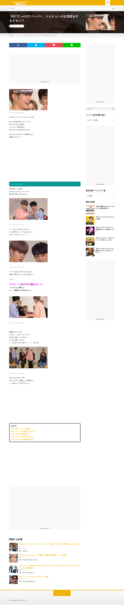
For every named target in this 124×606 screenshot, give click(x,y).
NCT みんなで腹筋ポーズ (21, 435)
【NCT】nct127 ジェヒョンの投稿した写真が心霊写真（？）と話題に (43, 556)
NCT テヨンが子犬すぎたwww (22, 438)
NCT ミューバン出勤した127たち (23, 433)
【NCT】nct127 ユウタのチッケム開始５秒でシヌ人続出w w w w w (104, 230)
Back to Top (62, 595)
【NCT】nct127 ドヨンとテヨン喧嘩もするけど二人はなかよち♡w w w (104, 251)
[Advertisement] (45, 68)
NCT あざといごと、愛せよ (21, 430)
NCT (21, 27)
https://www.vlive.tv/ (18, 114)
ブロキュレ (24, 601)
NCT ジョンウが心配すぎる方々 (23, 441)
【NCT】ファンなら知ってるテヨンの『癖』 (34, 578)
